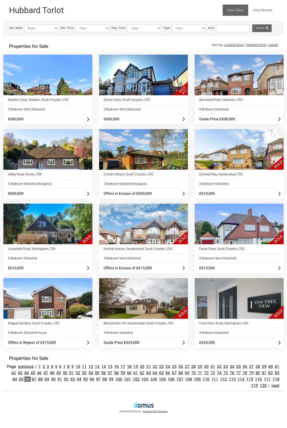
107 (179, 379)
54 (90, 372)
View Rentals (262, 10)
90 (53, 379)
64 (155, 372)
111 (214, 379)
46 (39, 372)
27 (187, 366)
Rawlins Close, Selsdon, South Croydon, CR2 (38, 100)
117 (267, 379)
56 (103, 372)
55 (97, 372)
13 (97, 366)
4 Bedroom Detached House (27, 333)
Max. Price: (119, 28)
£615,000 (207, 268)
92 (66, 379)
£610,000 (207, 193)
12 (90, 366)
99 (111, 379)
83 (277, 372)
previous (26, 366)
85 (21, 379)
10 (78, 366)
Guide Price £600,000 (217, 119)
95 (85, 379)
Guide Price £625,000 (122, 342)
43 (20, 372)
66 (168, 372)
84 (14, 379)
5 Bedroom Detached (22, 258)
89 (46, 379)
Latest (273, 45)
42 (13, 372)
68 (180, 372)
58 (116, 372)
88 (40, 379)
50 (65, 372)
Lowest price (233, 45)
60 (129, 372)
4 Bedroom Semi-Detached (26, 109)
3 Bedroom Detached (213, 184)
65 (161, 372)
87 (34, 379)
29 (200, 366)
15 (110, 366)
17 (123, 366)
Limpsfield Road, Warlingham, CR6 (32, 249)
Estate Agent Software (155, 411)
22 (155, 366)
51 (71, 372)
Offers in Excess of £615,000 (128, 268)
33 (225, 366)
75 (225, 372)
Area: (211, 28)
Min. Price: (67, 28)
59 (123, 372)
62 (142, 372)
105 (162, 379)
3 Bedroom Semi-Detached (122, 109)
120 (263, 385)
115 (249, 379)
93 (72, 379)
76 (232, 372)
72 (206, 372)
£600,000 (16, 119)
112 (223, 379)
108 (188, 379)
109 (197, 379)
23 (161, 366)
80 (257, 372)
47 (45, 372)
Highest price (256, 45)
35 (238, 366)
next (275, 385)
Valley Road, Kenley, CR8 (25, 174)
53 (84, 372)
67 (174, 372)
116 (258, 379)
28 (193, 366)
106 (171, 379)
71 (200, 372)
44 (26, 372)
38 (257, 366)
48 (52, 372)
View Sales (235, 10)
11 (84, 366)
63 (148, 372)
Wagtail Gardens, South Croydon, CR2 (34, 323)
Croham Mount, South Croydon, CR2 (129, 174)
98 (104, 379)
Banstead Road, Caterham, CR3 (221, 100)
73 (212, 372)
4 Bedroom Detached (213, 109)
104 (153, 379)
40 (270, 366)
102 (136, 379)
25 (174, 366)
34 (232, 366)
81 (264, 372)
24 (168, 366)
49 (58, 372)
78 (245, 372)
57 (110, 372)
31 (212, 366)
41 (277, 366)
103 (144, 379)
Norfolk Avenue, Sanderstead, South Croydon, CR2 (138, 249)
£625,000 (207, 342)
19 (135, 366)
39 (264, 366)
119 (254, 385)
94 (79, 379)
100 (118, 379)
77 (238, 372)
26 (180, 366)
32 (219, 366)
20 (142, 366)
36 (245, 366)
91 (59, 379)
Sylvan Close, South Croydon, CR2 (127, 100)
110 (206, 379)
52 (78, 372)
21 (148, 366)
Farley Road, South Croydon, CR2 (222, 249)
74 (219, 372)
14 (103, 366)
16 (116, 366)
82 (270, 372)
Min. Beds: (16, 28)
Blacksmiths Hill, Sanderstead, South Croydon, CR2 (139, 323)
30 (206, 366)
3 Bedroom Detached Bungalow (29, 184)
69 (187, 372)
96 (91, 379)
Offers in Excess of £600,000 (128, 193)
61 (135, 372)
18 (129, 366)
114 (241, 379)
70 (193, 372)
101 (127, 379)
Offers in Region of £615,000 (32, 342)
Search (262, 28)
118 (275, 379)
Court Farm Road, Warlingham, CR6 (223, 323)
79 (251, 372)
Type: (166, 28)
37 (251, 366)
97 (98, 379)
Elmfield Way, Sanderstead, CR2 (221, 174)
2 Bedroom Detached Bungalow (125, 184)
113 (232, 379)
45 (32, 372)
